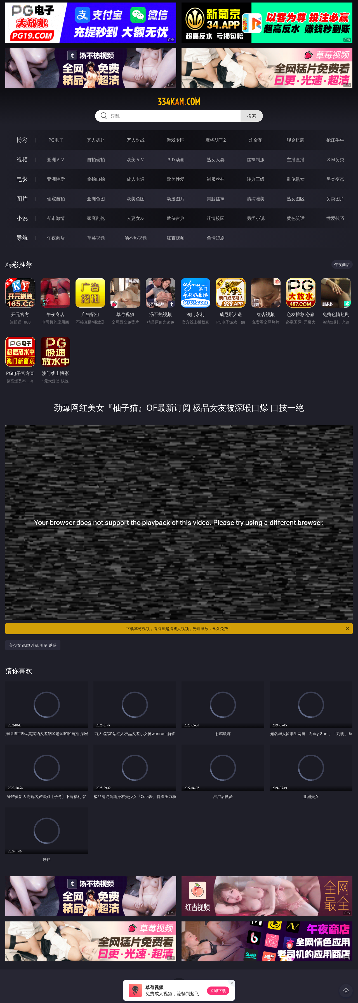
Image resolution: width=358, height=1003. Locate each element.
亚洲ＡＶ (56, 159)
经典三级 (256, 179)
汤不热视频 (135, 238)
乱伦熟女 (296, 179)
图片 (22, 198)
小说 (22, 218)
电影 (22, 179)
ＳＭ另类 (335, 159)
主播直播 (296, 159)
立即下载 (218, 990)
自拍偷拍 (96, 159)
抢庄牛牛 (335, 140)
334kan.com (178, 101)
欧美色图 (136, 199)
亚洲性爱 (56, 179)
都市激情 (56, 218)
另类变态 (335, 179)
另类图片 (335, 199)
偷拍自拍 (96, 179)
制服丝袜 (216, 179)
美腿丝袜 (216, 199)
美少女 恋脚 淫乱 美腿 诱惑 (32, 645)
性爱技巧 (335, 218)
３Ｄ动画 (176, 159)
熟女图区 (296, 199)
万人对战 (136, 140)
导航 (22, 237)
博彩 (22, 140)
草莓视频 (96, 238)
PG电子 (55, 140)
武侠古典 (176, 218)
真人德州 (96, 140)
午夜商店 (56, 238)
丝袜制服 (256, 159)
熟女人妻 (216, 159)
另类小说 (256, 218)
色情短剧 (216, 238)
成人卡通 (136, 179)
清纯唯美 (256, 199)
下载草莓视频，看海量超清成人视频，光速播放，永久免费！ (238, 628)
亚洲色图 (96, 199)
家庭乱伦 (96, 218)
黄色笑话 (296, 218)
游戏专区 (176, 140)
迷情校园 (216, 218)
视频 (22, 159)
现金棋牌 (296, 140)
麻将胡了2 (215, 140)
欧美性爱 (176, 179)
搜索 (251, 116)
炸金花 (255, 140)
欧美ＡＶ (136, 159)
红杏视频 (176, 238)
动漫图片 (176, 199)
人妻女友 (136, 218)
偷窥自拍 (56, 199)
